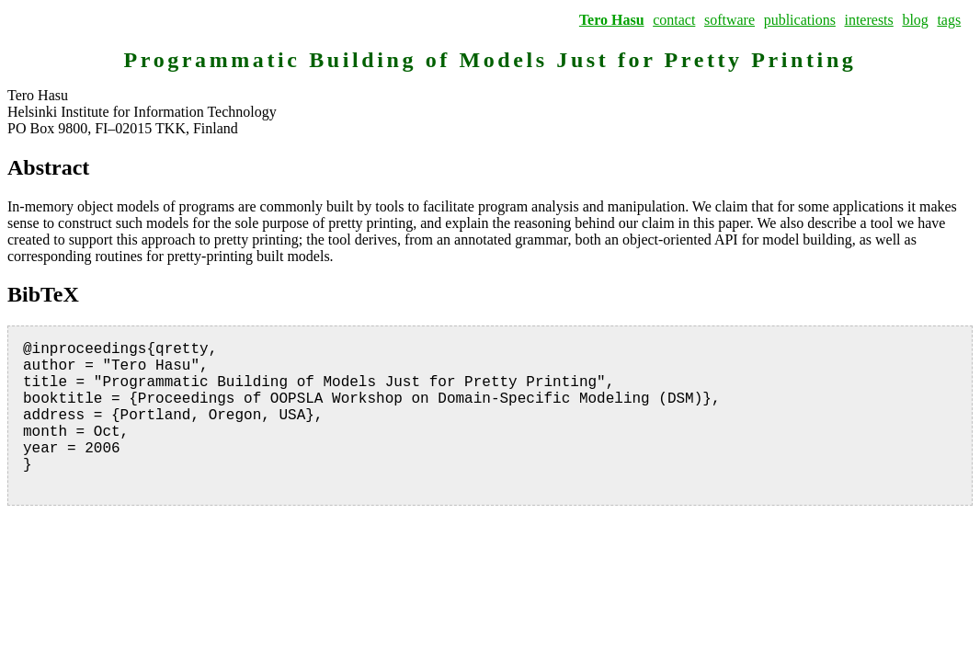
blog (915, 20)
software (729, 20)
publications (800, 20)
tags (949, 20)
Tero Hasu (611, 20)
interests (868, 20)
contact (674, 20)
